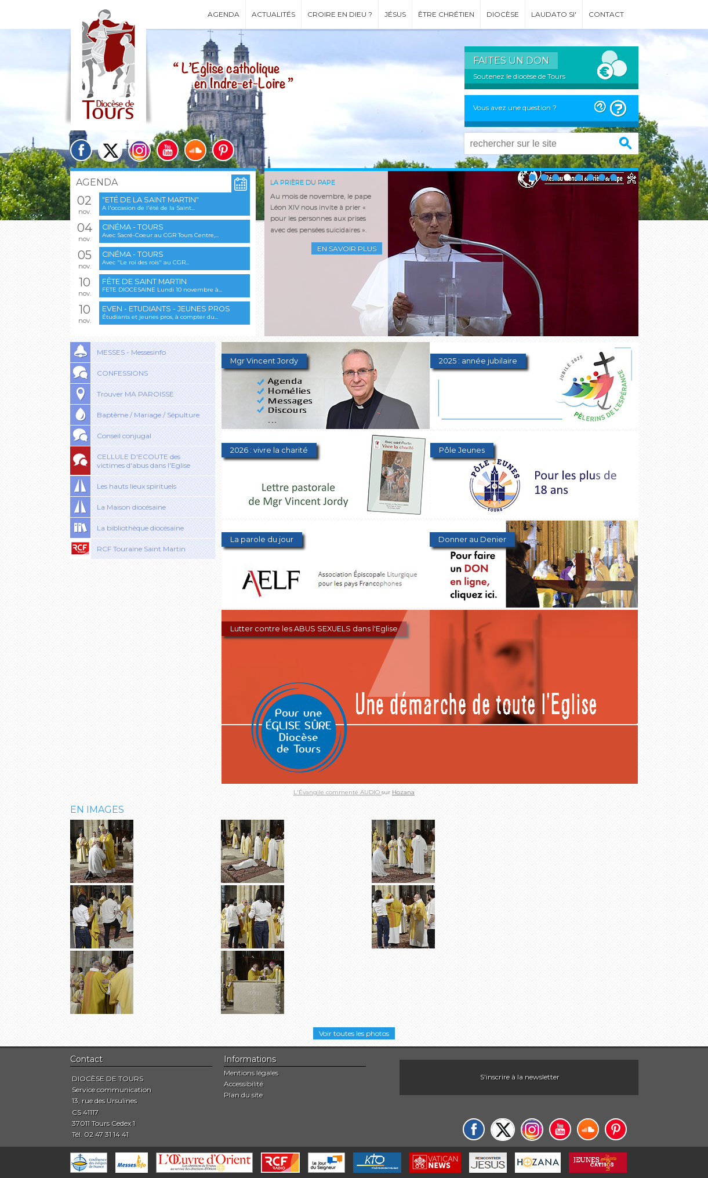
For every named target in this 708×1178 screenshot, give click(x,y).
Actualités (273, 14)
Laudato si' (553, 14)
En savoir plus (346, 248)
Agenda (223, 14)
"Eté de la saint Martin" (150, 199)
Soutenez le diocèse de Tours (519, 76)
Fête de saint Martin (144, 281)
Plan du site (243, 1094)
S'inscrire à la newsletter (520, 1076)
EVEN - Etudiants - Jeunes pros (166, 308)
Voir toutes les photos (354, 1033)
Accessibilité (243, 1083)
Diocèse (502, 14)
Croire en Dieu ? (339, 14)
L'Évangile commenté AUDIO (337, 792)
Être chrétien (446, 14)
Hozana (403, 792)
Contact (606, 14)
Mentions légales (251, 1072)
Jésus (395, 14)
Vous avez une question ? (515, 107)
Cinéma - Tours (133, 227)
